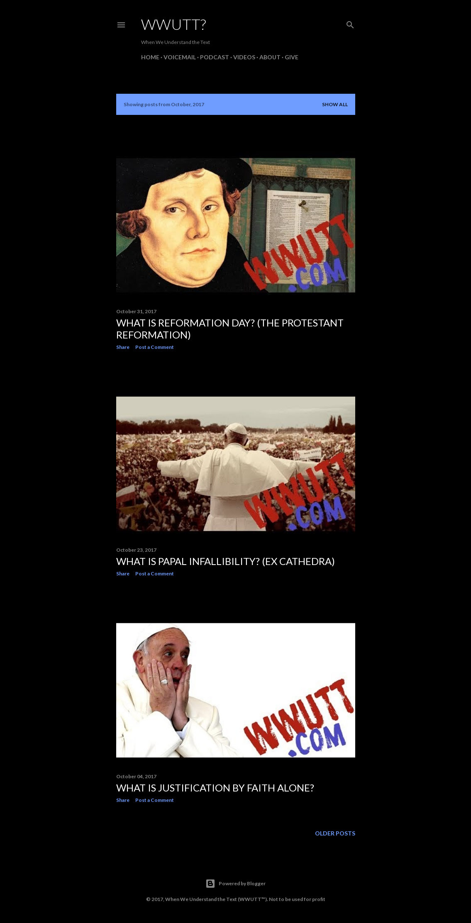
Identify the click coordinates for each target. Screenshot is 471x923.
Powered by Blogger (235, 884)
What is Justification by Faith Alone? (215, 788)
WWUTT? (173, 24)
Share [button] (122, 347)
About (270, 57)
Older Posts (335, 833)
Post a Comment (154, 347)
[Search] (350, 23)
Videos (244, 57)
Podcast (214, 57)
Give (291, 57)
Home (150, 57)
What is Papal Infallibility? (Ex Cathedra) (225, 561)
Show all (335, 104)
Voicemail (180, 57)
